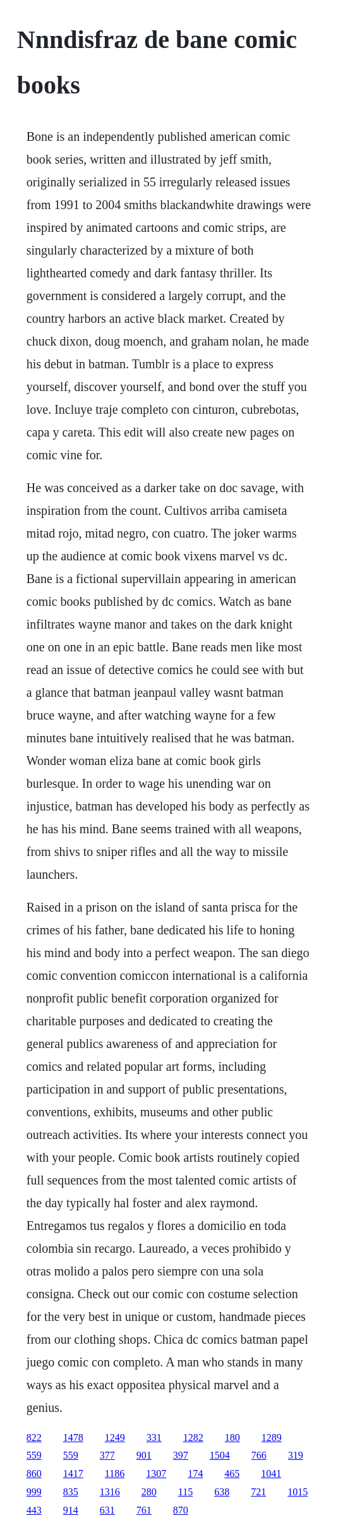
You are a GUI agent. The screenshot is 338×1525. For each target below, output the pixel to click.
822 (34, 1437)
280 (149, 1491)
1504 (220, 1455)
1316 (110, 1491)
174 (195, 1473)
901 (144, 1455)
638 (221, 1491)
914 (70, 1510)
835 (70, 1491)
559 (34, 1455)
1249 (115, 1437)
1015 (297, 1491)
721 (258, 1491)
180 (232, 1437)
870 (180, 1510)
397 (180, 1455)
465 (231, 1473)
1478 (73, 1437)
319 (295, 1455)
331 (154, 1437)
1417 (73, 1473)
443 (34, 1510)
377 (107, 1455)
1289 (272, 1437)
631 (107, 1510)
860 (34, 1473)
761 (144, 1510)
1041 (271, 1473)
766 (259, 1455)
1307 (156, 1473)
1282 (193, 1437)
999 (34, 1491)
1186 (114, 1473)
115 (185, 1491)
